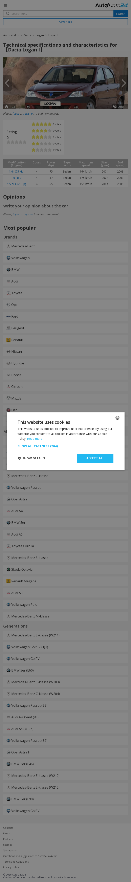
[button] (65, 446)
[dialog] (65, 441)
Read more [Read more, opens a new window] (35, 439)
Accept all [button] (95, 458)
